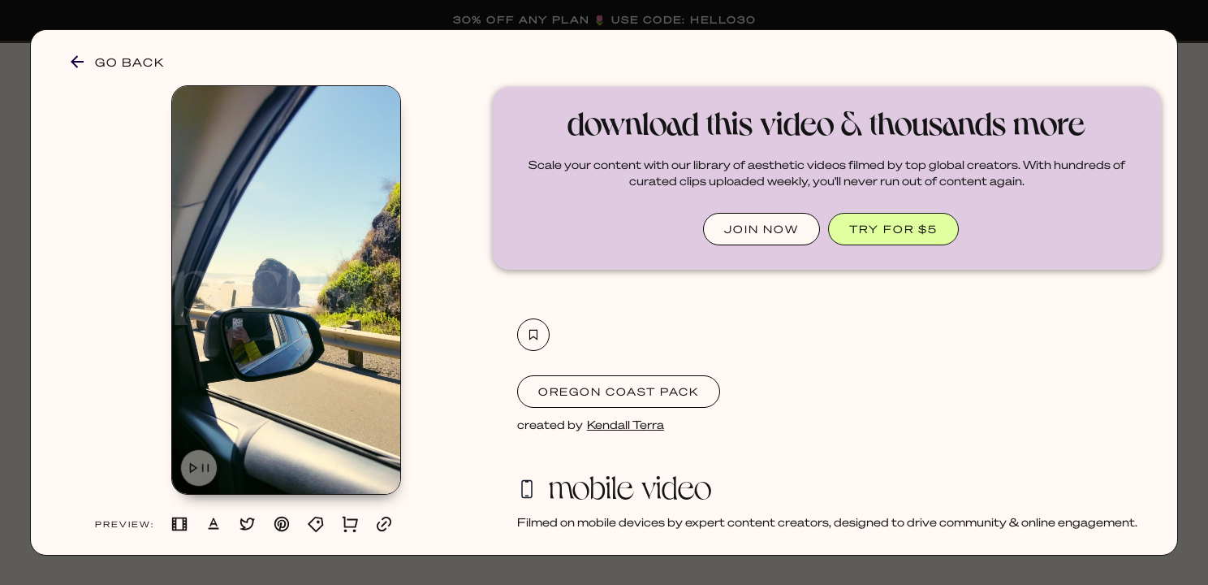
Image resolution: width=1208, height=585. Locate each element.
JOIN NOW (761, 229)
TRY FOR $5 (893, 229)
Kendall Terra (625, 424)
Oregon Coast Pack (618, 391)
